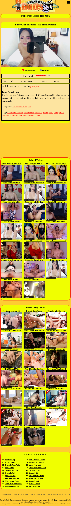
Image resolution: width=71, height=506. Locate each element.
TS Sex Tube (10, 462)
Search (20, 494)
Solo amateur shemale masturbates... (56, 260)
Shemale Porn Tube (12, 465)
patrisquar (34, 86)
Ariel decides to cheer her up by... (11, 408)
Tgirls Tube (9, 468)
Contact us (66, 494)
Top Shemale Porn (12, 486)
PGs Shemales (34, 484)
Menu (47, 16)
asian (14, 106)
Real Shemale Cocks (37, 460)
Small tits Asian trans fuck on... (11, 163)
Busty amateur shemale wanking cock (11, 183)
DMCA (49, 494)
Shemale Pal (10, 473)
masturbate (22, 106)
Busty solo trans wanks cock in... (56, 241)
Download (44, 70)
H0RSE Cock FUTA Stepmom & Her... (12, 369)
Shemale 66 (33, 473)
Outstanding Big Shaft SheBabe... (56, 389)
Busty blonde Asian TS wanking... (34, 241)
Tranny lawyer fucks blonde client (34, 331)
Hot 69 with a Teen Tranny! (56, 369)
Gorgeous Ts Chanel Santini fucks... (11, 331)
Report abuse (57, 494)
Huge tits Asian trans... (11, 279)
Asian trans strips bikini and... (11, 202)
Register (9, 494)
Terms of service (34, 494)
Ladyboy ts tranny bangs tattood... (34, 389)
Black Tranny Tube (36, 478)
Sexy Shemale (34, 486)
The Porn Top (10, 460)
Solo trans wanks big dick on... (34, 202)
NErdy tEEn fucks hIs (34, 408)
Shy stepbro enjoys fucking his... (11, 389)
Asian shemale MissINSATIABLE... (34, 280)
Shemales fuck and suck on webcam (56, 183)
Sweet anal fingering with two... (11, 311)
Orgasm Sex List (11, 470)
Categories (26, 16)
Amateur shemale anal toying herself (11, 260)
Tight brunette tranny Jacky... (11, 427)
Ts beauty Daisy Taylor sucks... (34, 311)
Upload (25, 494)
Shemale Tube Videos (13, 484)
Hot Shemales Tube (36, 476)
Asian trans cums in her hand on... (11, 241)
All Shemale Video (12, 481)
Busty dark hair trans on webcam (34, 163)
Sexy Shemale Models (37, 468)
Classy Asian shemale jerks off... (33, 260)
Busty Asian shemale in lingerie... (11, 222)
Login (15, 494)
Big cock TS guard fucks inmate (56, 350)
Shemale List (34, 481)
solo (29, 106)
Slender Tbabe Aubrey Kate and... (56, 331)
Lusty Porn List (35, 465)
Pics (42, 16)
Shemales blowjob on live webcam (56, 202)
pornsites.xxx (10, 476)
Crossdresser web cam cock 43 (33, 427)
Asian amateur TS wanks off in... (56, 222)
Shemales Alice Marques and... (56, 311)
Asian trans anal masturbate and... (34, 183)
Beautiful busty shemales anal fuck (34, 222)
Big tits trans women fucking (56, 163)
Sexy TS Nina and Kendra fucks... (34, 350)
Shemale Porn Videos (37, 462)
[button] (35, 47)
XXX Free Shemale (12, 478)
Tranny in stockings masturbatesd (11, 350)
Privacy (43, 494)
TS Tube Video (34, 470)
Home (3, 494)
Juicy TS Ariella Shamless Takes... (34, 369)
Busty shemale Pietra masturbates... (56, 408)
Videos (36, 16)
